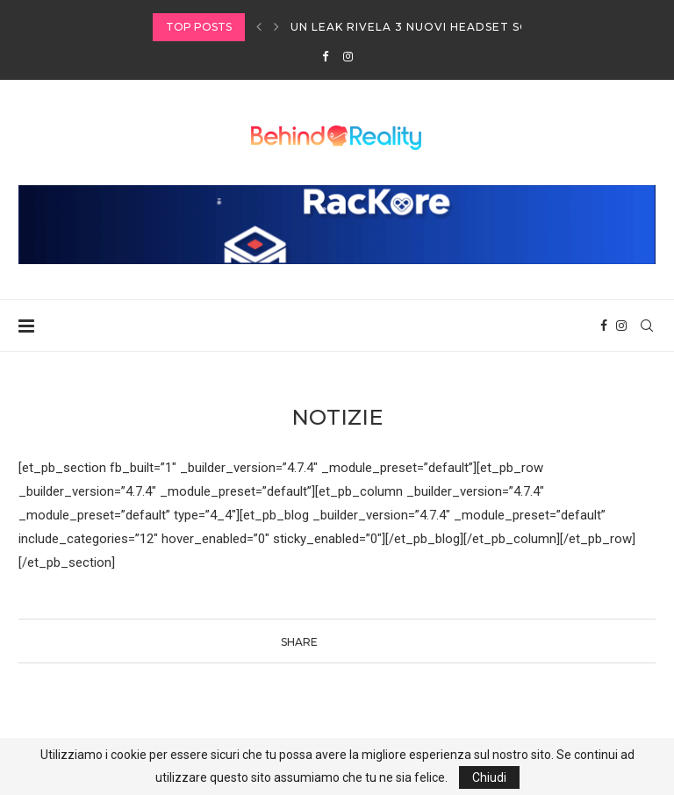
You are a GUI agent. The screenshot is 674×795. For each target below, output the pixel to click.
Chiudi (489, 777)
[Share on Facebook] (329, 641)
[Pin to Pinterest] (367, 641)
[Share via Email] (388, 641)
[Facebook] (325, 56)
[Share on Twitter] (348, 641)
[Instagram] (348, 56)
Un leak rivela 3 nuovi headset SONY (418, 26)
